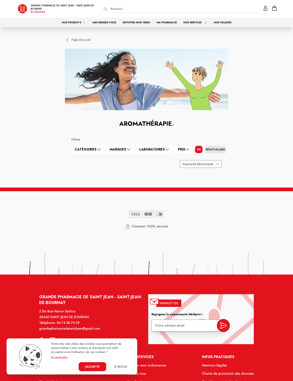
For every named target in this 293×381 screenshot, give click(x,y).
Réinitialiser (215, 149)
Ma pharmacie (167, 22)
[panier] (274, 8)
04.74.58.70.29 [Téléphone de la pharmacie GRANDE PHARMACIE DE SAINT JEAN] (71, 326)
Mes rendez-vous (104, 22)
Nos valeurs (222, 22)
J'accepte (92, 367)
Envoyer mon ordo (136, 22)
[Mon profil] (265, 8)
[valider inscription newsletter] (220, 328)
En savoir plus (59, 357)
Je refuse (120, 367)
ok (199, 149)
